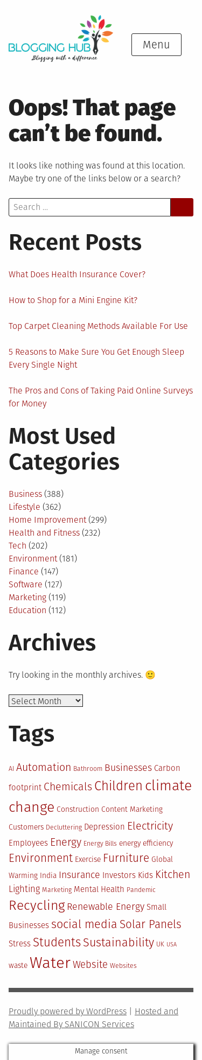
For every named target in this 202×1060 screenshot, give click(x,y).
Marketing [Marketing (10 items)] (57, 890)
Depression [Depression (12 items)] (104, 827)
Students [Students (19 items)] (57, 942)
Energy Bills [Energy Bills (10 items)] (100, 843)
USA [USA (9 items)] (171, 944)
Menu (156, 44)
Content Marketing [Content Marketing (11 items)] (132, 809)
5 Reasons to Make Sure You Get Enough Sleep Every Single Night (96, 358)
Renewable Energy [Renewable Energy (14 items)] (105, 906)
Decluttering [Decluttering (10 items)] (64, 827)
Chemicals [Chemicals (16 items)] (68, 787)
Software (26, 584)
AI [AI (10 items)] (11, 769)
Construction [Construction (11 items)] (78, 809)
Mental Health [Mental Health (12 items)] (99, 889)
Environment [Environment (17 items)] (41, 858)
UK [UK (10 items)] (160, 944)
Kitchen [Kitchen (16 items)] (172, 874)
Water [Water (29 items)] (50, 962)
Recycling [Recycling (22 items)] (37, 905)
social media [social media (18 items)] (84, 924)
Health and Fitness (44, 533)
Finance (24, 571)
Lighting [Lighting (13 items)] (24, 889)
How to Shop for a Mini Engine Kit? (73, 300)
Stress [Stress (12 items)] (20, 944)
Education (27, 610)
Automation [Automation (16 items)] (43, 767)
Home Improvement (47, 520)
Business (25, 494)
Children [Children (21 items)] (118, 786)
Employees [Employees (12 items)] (28, 843)
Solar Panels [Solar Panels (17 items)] (151, 924)
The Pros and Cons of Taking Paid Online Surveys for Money (101, 397)
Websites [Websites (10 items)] (123, 966)
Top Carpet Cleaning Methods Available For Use (98, 326)
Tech (17, 545)
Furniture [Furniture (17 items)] (126, 858)
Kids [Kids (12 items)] (145, 875)
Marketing (27, 597)
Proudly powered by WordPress (68, 1011)
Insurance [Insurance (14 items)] (79, 875)
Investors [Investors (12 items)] (119, 875)
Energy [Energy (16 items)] (65, 842)
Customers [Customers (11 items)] (26, 827)
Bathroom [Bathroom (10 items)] (87, 769)
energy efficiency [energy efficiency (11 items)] (146, 843)
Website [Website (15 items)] (90, 965)
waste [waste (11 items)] (18, 965)
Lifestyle (24, 507)
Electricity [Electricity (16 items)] (150, 826)
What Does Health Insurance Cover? (77, 274)
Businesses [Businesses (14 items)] (128, 768)
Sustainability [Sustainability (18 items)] (118, 943)
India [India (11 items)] (48, 875)
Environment (33, 558)
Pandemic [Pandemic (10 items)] (141, 890)
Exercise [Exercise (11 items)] (88, 859)
